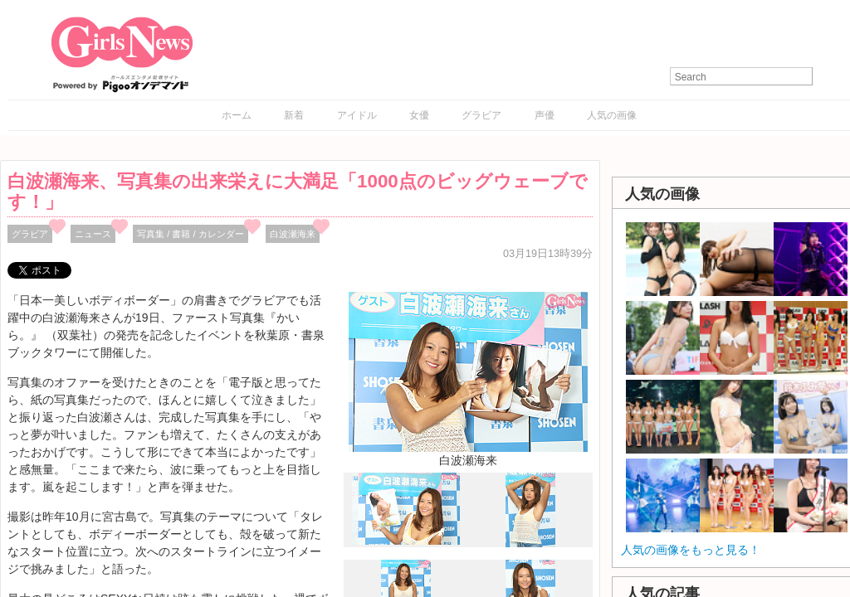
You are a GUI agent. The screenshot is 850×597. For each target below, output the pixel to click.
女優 (419, 115)
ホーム (237, 115)
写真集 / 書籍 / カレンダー (190, 234)
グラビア (481, 115)
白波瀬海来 (292, 234)
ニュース (93, 234)
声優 (544, 115)
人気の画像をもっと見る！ (690, 549)
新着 (294, 115)
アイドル (357, 115)
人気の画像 (612, 115)
